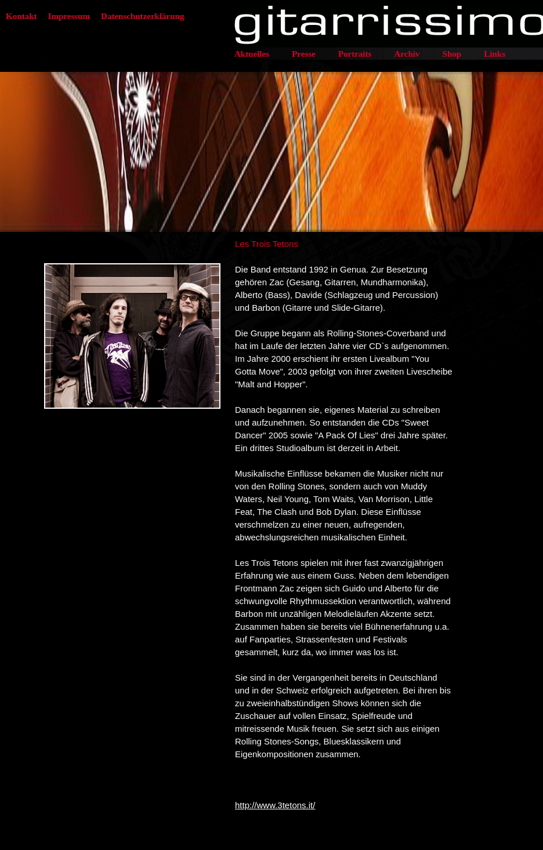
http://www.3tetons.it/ (275, 805)
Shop (452, 54)
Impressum (69, 16)
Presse (304, 54)
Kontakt (21, 16)
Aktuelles (251, 54)
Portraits (354, 54)
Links (494, 54)
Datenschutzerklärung (142, 16)
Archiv (407, 54)
